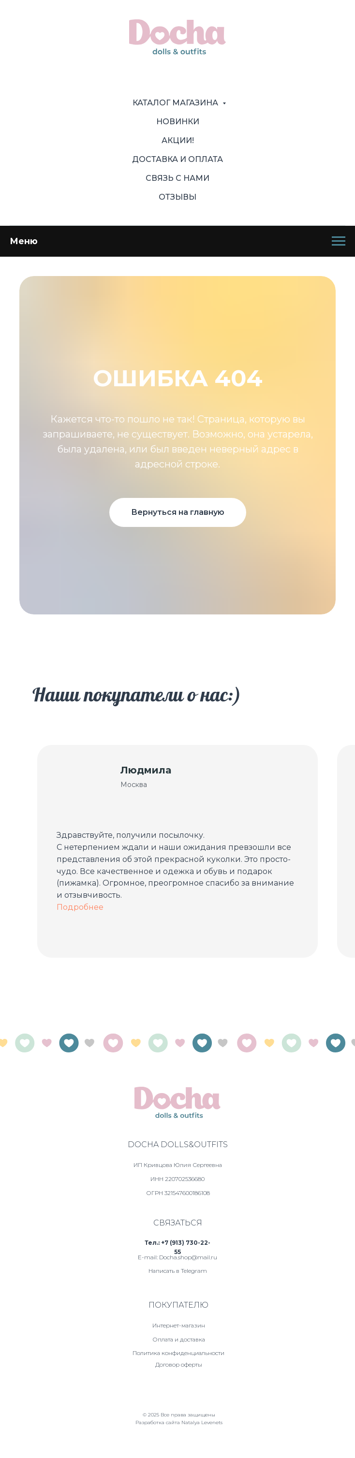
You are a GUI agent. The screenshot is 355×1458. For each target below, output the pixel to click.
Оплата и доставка (178, 1339)
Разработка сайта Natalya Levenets (178, 1422)
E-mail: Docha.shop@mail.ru (177, 1257)
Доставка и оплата (177, 159)
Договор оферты (178, 1364)
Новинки (177, 121)
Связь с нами (177, 178)
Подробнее (80, 907)
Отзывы (177, 197)
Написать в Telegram (177, 1270)
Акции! (178, 140)
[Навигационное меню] (338, 241)
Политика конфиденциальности (178, 1352)
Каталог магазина (176, 102)
